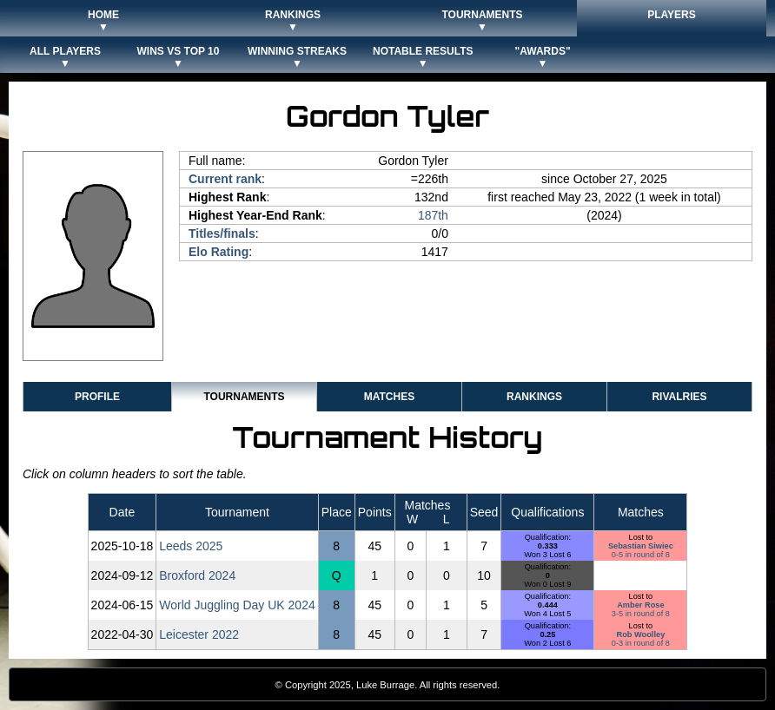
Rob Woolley (641, 634)
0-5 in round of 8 (641, 554)
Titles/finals (222, 233)
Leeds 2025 (190, 546)
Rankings (534, 397)
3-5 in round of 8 (641, 613)
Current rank (225, 179)
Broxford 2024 (197, 575)
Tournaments (243, 397)
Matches (389, 397)
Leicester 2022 (199, 634)
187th (433, 215)
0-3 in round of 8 (641, 643)
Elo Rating (218, 252)
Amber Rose (640, 605)
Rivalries (679, 397)
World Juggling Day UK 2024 (237, 605)
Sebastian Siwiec (640, 546)
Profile (97, 397)
